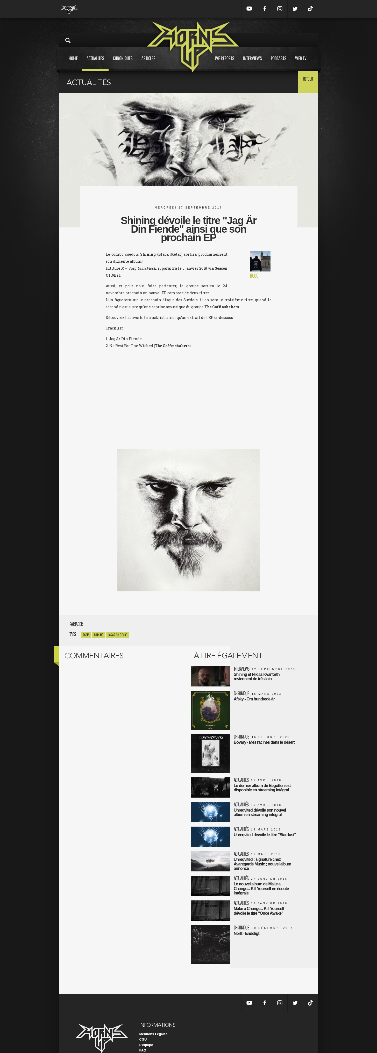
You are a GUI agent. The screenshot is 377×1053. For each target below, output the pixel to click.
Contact (145, 1040)
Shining (98, 635)
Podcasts (278, 63)
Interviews (252, 63)
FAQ (142, 1034)
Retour (305, 81)
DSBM (86, 635)
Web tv (301, 63)
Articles (148, 63)
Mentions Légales (153, 1018)
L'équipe (146, 1029)
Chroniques (123, 63)
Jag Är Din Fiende (117, 635)
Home (73, 63)
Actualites (95, 63)
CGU (143, 1024)
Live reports (224, 63)
